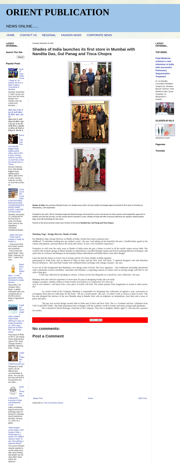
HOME (11, 35)
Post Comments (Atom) (53, 403)
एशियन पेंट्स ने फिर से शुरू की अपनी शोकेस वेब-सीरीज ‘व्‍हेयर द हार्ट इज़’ (15, 113)
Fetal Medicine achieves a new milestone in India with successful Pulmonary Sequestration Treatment (165, 67)
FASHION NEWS (71, 35)
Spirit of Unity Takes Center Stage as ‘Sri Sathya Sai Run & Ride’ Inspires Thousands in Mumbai (16, 79)
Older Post (142, 398)
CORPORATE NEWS (99, 35)
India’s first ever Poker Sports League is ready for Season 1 (16, 238)
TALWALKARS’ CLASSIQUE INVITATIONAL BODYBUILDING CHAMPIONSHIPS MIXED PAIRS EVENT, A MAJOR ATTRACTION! (16, 200)
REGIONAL (49, 35)
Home (90, 398)
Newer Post (38, 398)
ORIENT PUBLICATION (57, 12)
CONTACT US (28, 35)
